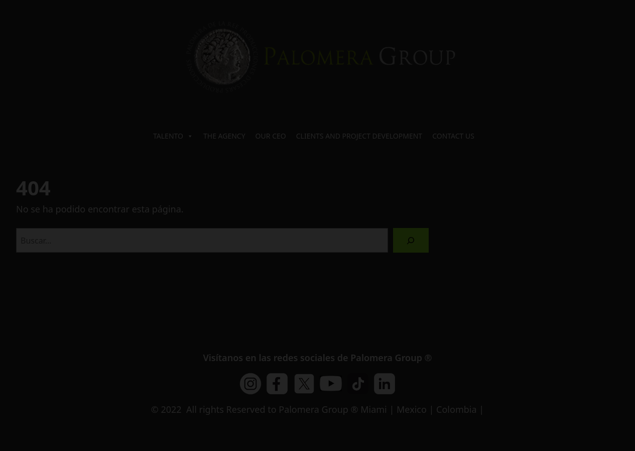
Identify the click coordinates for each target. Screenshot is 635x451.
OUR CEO (271, 136)
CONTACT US (453, 136)
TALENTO (173, 136)
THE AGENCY (224, 136)
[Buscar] (411, 240)
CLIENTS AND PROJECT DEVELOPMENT (359, 136)
